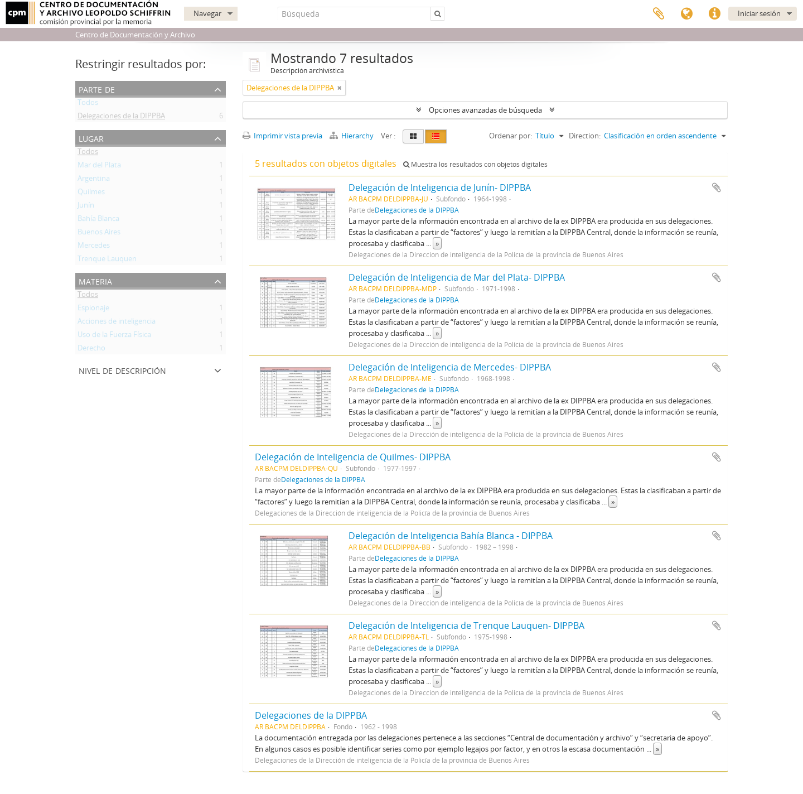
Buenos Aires (99, 234)
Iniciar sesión (759, 13)
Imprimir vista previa (282, 136)
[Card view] (413, 136)
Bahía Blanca (98, 220)
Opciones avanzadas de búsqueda (485, 110)
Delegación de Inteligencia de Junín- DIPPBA (440, 187)
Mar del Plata (99, 167)
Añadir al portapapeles (716, 187)
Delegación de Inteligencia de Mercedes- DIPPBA (450, 367)
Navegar (207, 13)
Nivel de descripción (122, 369)
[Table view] (436, 136)
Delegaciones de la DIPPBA (121, 118)
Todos (88, 104)
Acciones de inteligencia (117, 323)
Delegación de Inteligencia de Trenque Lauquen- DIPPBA (466, 625)
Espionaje (93, 310)
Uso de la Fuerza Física (114, 336)
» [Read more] (437, 243)
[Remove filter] (339, 87)
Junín (86, 207)
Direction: (585, 136)
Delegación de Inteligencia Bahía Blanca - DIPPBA (451, 536)
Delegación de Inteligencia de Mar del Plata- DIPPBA (457, 277)
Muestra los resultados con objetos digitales (475, 164)
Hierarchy (352, 136)
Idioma (686, 14)
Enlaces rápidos (714, 14)
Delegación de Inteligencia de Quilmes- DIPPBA (353, 457)
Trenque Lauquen (107, 261)
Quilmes (91, 194)
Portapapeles (659, 14)
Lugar (91, 137)
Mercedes (94, 247)
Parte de (97, 88)
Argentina (94, 180)
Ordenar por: (510, 136)
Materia (95, 280)
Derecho (91, 350)
